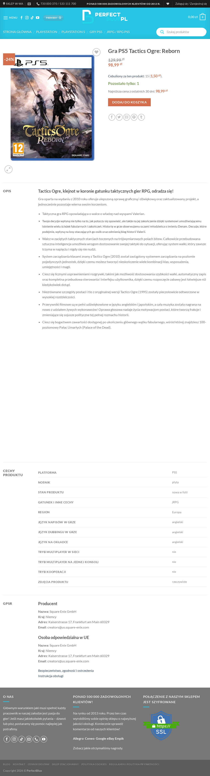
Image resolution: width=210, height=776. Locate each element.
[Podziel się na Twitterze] (119, 117)
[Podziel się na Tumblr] (141, 117)
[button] (191, 4)
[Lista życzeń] (168, 3)
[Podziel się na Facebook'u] (111, 117)
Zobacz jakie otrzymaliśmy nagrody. (98, 748)
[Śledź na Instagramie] (27, 18)
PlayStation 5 (73, 32)
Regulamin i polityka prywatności (134, 764)
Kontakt (19, 764)
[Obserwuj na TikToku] (32, 18)
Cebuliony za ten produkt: (126, 76)
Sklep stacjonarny (65, 764)
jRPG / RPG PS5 (118, 32)
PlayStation (46, 32)
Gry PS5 (96, 32)
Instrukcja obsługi (50, 676)
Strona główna (17, 32)
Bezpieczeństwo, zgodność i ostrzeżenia (66, 670)
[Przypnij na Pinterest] (134, 117)
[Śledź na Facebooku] (21, 18)
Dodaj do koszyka (129, 102)
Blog (6, 764)
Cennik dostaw (38, 764)
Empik (119, 738)
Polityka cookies (94, 764)
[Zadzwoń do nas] (36, 739)
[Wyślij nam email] (29, 739)
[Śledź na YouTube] (37, 18)
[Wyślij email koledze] (126, 117)
